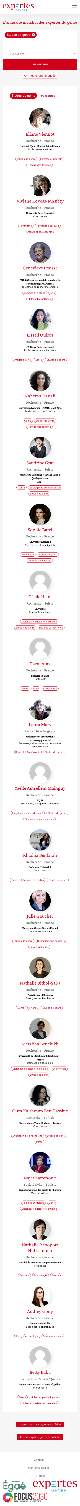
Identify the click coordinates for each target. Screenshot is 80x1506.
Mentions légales (39, 1467)
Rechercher (40, 64)
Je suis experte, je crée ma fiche (40, 1437)
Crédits (40, 1475)
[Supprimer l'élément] (33, 34)
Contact (39, 1459)
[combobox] (40, 39)
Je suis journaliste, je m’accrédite (40, 1424)
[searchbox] (40, 43)
